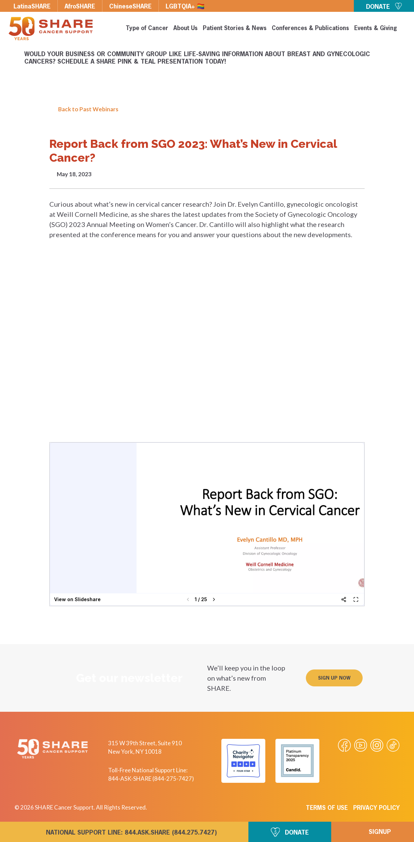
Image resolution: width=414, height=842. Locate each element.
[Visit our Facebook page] (344, 745)
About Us (185, 28)
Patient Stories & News (235, 28)
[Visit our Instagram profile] (376, 745)
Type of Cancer (147, 28)
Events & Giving (375, 28)
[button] (334, 677)
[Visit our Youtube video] (360, 745)
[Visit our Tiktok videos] (393, 745)
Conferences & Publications (310, 28)
